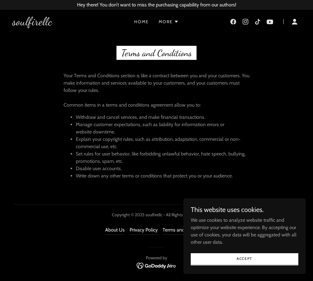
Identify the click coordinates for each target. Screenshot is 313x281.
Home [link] (141, 21)
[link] (32, 23)
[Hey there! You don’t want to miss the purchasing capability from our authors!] (156, 5)
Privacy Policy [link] (144, 230)
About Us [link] (115, 230)
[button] (169, 21)
